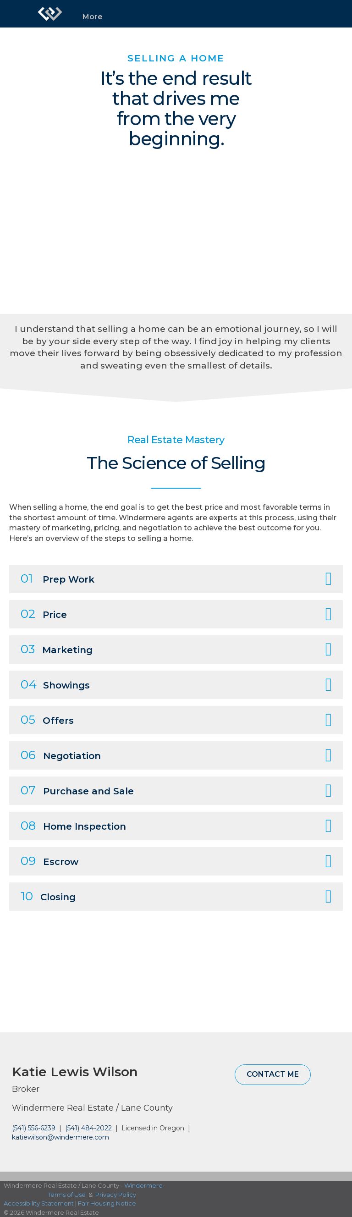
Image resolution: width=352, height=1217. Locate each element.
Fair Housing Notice (107, 1203)
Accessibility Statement (39, 1203)
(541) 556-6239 (33, 1128)
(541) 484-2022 (88, 1128)
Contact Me (273, 1074)
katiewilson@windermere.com (60, 1137)
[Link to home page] (50, 14)
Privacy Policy (115, 1194)
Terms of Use (67, 1194)
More (92, 16)
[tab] (176, 579)
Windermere (143, 1185)
